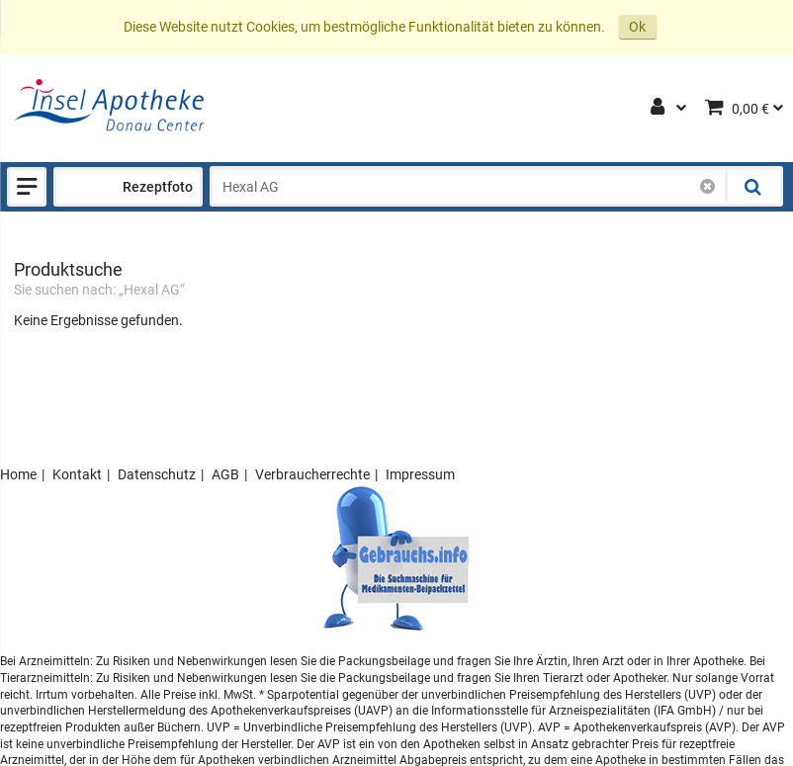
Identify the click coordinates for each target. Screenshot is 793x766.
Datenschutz (157, 474)
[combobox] (469, 187)
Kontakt (77, 474)
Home (18, 474)
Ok (637, 27)
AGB (225, 474)
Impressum (420, 474)
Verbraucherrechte (312, 474)
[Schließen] (707, 187)
